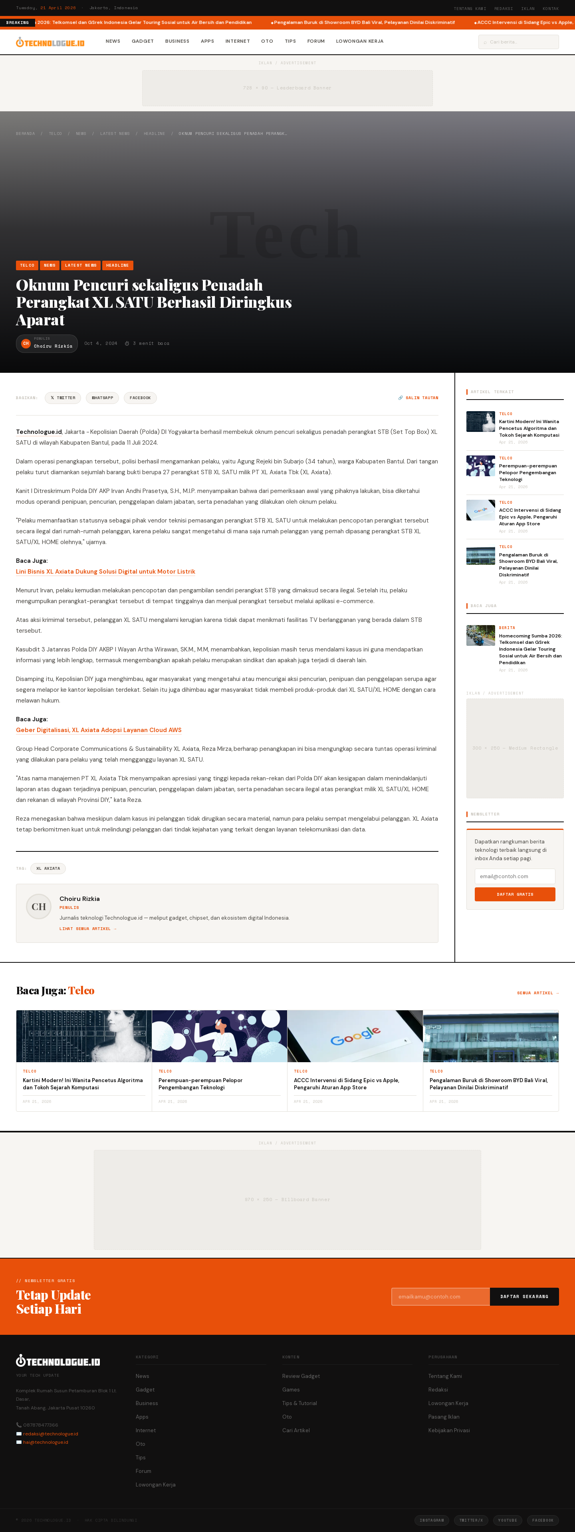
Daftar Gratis (515, 894)
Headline (154, 134)
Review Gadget (301, 1376)
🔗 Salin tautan (418, 398)
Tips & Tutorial (299, 1403)
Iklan (528, 9)
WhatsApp (102, 398)
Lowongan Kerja (360, 41)
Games (291, 1389)
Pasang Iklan (444, 1416)
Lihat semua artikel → (88, 929)
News (113, 41)
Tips (290, 41)
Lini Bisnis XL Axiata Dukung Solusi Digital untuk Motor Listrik (105, 572)
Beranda (25, 134)
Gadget (143, 41)
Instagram (432, 1520)
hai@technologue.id (45, 1442)
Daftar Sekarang (524, 1296)
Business (177, 41)
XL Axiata (48, 868)
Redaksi (504, 9)
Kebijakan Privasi (449, 1430)
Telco (55, 134)
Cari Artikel (296, 1430)
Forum (316, 41)
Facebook (140, 398)
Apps (207, 41)
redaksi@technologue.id (50, 1434)
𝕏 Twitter (63, 398)
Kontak (551, 9)
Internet (238, 41)
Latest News (115, 134)
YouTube (507, 1520)
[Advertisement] (287, 198)
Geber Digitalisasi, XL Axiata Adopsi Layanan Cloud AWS (99, 730)
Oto (267, 41)
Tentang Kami (470, 9)
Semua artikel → (538, 993)
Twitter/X (471, 1520)
